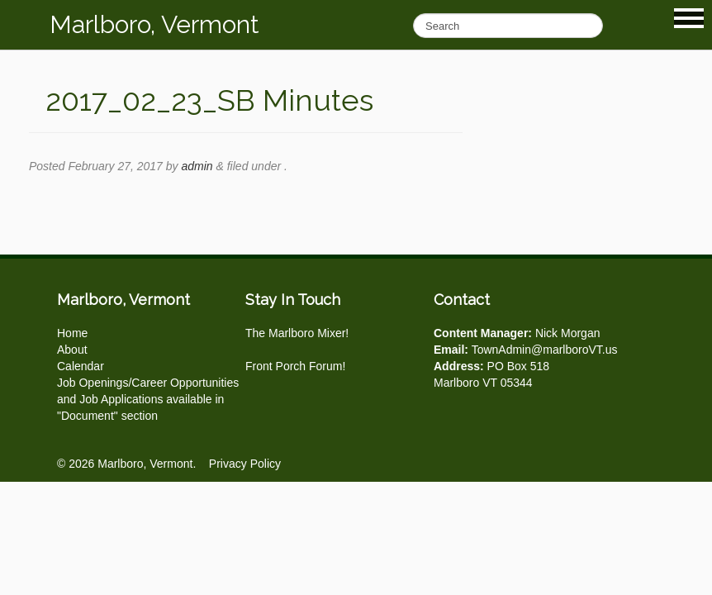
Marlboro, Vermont (154, 24)
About (72, 349)
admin (196, 166)
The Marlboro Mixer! (297, 333)
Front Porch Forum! (295, 366)
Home (72, 333)
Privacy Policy (245, 463)
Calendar (80, 366)
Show (689, 18)
